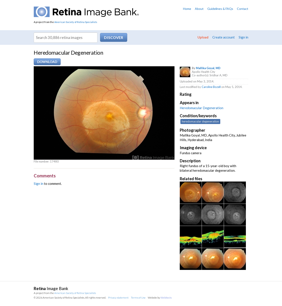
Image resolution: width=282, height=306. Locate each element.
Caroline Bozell (211, 87)
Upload (202, 37)
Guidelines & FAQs (220, 8)
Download (47, 62)
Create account (223, 37)
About (199, 8)
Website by (160, 297)
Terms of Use (138, 297)
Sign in (243, 37)
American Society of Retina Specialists (75, 22)
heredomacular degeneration (200, 121)
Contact (242, 8)
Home (187, 8)
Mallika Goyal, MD (208, 68)
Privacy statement (118, 297)
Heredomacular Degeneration (201, 108)
